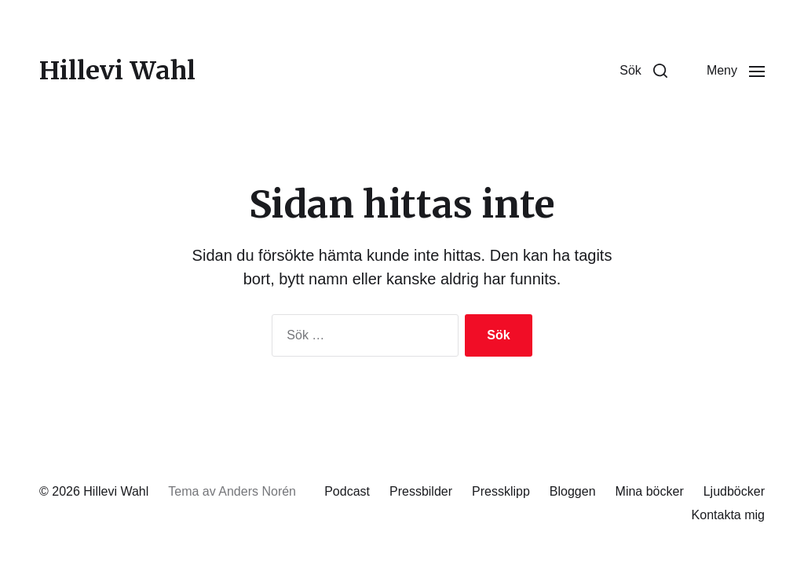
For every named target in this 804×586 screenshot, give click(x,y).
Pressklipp (501, 491)
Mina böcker (650, 491)
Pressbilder (420, 491)
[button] (643, 70)
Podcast (347, 491)
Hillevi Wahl (117, 70)
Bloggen (573, 491)
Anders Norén (257, 491)
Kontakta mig (728, 515)
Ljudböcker (734, 491)
